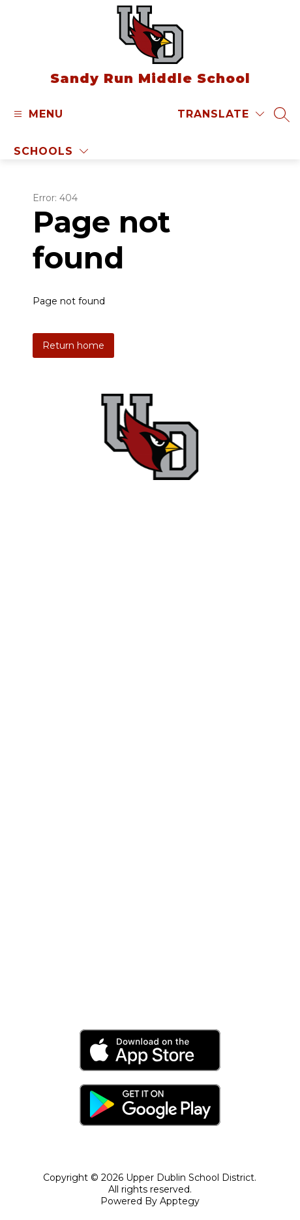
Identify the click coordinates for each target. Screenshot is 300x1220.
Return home (73, 345)
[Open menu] (36, 114)
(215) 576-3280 (170, 589)
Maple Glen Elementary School (150, 884)
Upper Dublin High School (150, 959)
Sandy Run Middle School (150, 909)
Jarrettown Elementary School (150, 859)
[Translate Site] (220, 114)
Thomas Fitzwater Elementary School (150, 934)
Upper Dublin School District (150, 810)
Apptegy (180, 1201)
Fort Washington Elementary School (150, 835)
